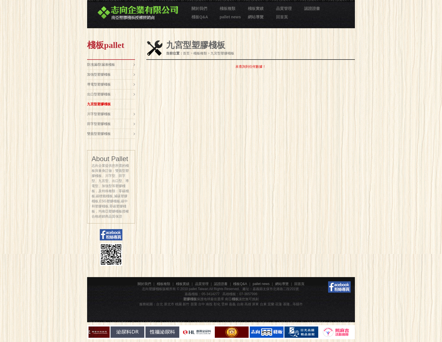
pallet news (230, 17)
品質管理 (284, 8)
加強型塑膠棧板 (99, 74)
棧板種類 (227, 8)
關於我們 (199, 8)
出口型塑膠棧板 (99, 94)
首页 (186, 53)
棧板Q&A (199, 17)
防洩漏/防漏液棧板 (101, 65)
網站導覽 (256, 17)
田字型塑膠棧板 (99, 124)
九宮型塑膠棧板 (99, 104)
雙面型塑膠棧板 (99, 134)
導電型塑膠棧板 (99, 84)
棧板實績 (256, 8)
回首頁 (282, 17)
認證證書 (312, 8)
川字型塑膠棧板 (99, 114)
